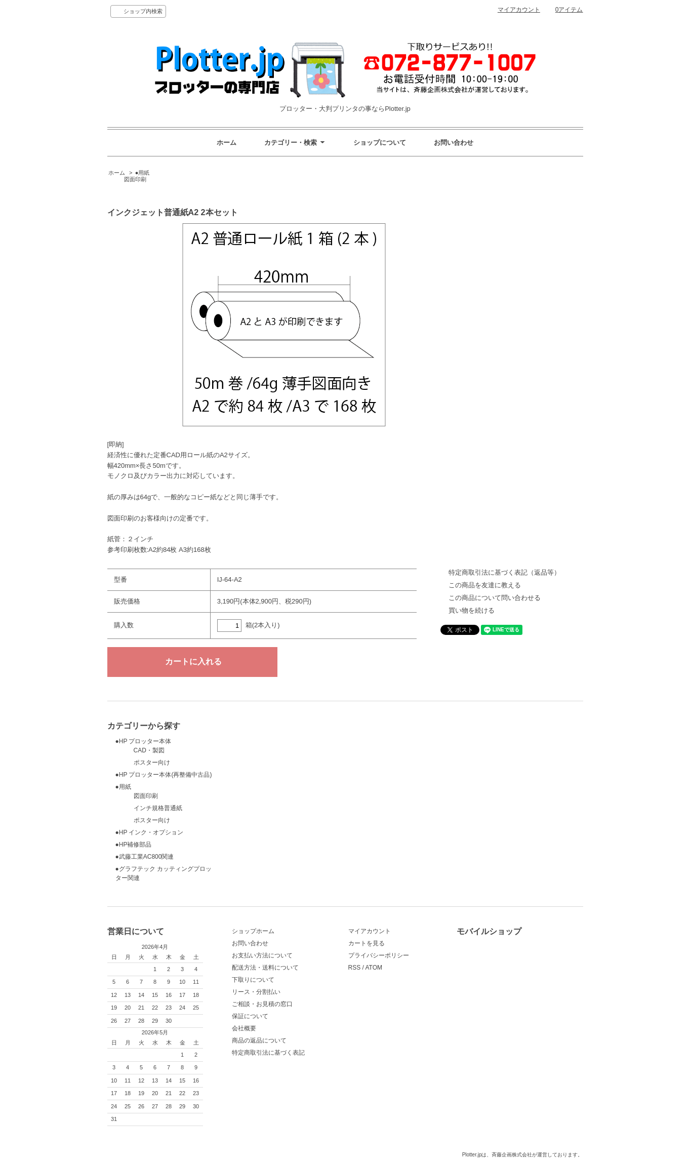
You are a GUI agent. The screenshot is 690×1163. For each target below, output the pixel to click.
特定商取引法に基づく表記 (268, 1052)
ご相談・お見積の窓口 (262, 1004)
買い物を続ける (472, 610)
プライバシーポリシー (378, 955)
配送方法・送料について (265, 967)
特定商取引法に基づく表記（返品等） (504, 572)
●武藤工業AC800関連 (144, 856)
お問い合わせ (453, 142)
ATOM (373, 967)
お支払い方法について (262, 955)
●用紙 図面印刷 (128, 176)
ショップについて (379, 142)
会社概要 (244, 1028)
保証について (250, 1016)
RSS (354, 967)
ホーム (226, 142)
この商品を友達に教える (485, 585)
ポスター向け (142, 762)
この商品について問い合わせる (495, 597)
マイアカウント (519, 9)
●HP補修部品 (133, 844)
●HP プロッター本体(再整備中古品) (163, 774)
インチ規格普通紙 (148, 808)
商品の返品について (259, 1040)
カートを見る (366, 943)
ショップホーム (253, 931)
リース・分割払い (256, 991)
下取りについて (253, 979)
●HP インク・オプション (149, 832)
